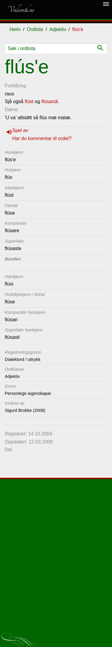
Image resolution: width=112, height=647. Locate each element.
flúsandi (50, 101)
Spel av (20, 130)
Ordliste (35, 29)
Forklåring (15, 85)
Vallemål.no (20, 9)
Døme (11, 109)
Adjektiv (57, 29)
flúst (29, 101)
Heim (15, 29)
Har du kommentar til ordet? (41, 138)
